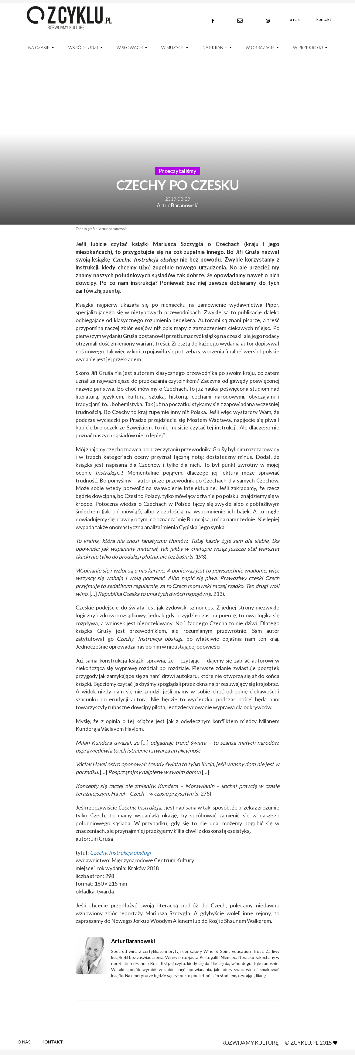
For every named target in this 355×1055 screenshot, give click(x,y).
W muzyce (172, 47)
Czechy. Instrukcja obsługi (120, 852)
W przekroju (308, 47)
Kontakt (323, 19)
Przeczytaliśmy (177, 171)
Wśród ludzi (83, 47)
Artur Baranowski (178, 205)
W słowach (130, 47)
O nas (295, 19)
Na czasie (38, 47)
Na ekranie (215, 47)
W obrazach (260, 47)
